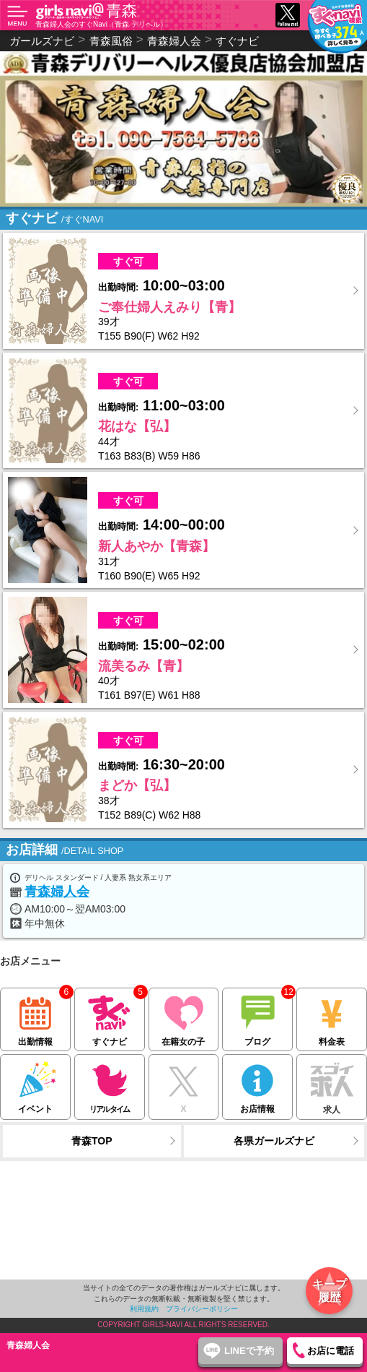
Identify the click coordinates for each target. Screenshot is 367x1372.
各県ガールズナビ (274, 1141)
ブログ (257, 1017)
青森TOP (91, 1141)
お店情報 (257, 1084)
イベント (35, 1084)
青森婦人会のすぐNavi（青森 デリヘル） (101, 24)
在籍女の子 (183, 1017)
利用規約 (144, 1309)
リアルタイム (109, 1084)
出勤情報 (35, 1017)
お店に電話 (330, 1350)
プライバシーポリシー (202, 1309)
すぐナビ (237, 41)
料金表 (331, 1017)
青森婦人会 (57, 891)
